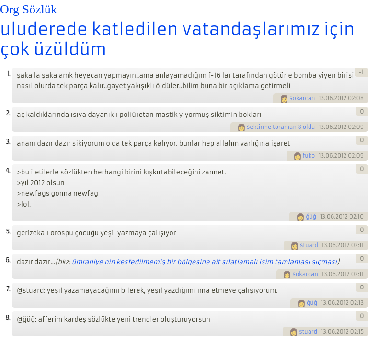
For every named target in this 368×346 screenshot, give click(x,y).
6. (7, 260)
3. (8, 142)
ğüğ (311, 216)
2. (8, 113)
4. (7, 170)
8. (7, 317)
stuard (309, 245)
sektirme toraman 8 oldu (281, 127)
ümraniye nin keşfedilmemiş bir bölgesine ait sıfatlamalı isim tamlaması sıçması (204, 262)
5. (8, 231)
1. (8, 73)
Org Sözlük (28, 9)
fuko (309, 155)
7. (8, 289)
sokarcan (302, 98)
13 (321, 98)
